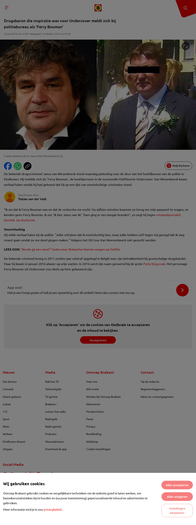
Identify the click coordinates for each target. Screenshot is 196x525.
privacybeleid (52, 509)
